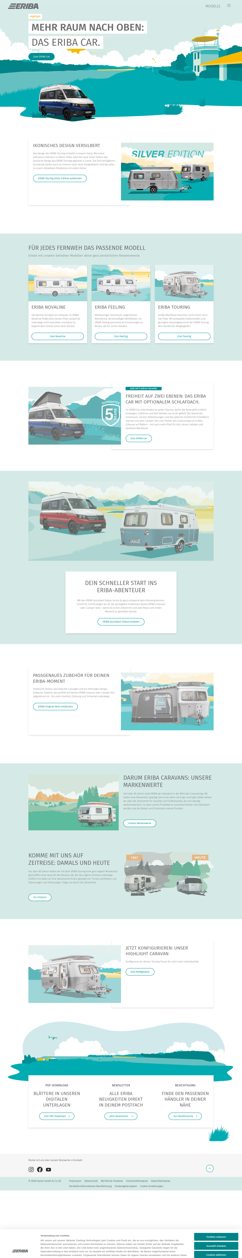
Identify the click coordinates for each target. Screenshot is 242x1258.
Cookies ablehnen (216, 1231)
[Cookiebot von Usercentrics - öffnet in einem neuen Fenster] (19, 1252)
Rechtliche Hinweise (112, 1180)
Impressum (75, 1180)
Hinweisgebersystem (126, 1186)
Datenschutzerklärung (123, 1235)
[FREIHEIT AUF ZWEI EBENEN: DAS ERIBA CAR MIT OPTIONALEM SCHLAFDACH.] (74, 416)
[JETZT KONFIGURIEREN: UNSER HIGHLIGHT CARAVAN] (74, 974)
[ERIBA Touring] (184, 283)
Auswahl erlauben (216, 1222)
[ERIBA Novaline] (57, 283)
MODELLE (213, 6)
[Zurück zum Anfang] (210, 1168)
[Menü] (229, 5)
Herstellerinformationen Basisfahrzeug (90, 1186)
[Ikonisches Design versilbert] (167, 171)
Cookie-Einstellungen (151, 1186)
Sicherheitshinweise (137, 1180)
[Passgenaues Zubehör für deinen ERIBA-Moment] (167, 701)
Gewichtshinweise (160, 1180)
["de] (23, 6)
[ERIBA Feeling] (121, 283)
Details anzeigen (165, 1252)
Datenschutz (91, 1180)
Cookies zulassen (216, 1213)
